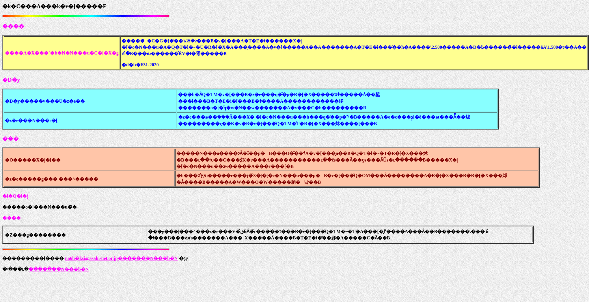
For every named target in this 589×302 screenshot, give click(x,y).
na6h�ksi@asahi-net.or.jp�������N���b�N (121, 258)
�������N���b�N (59, 269)
